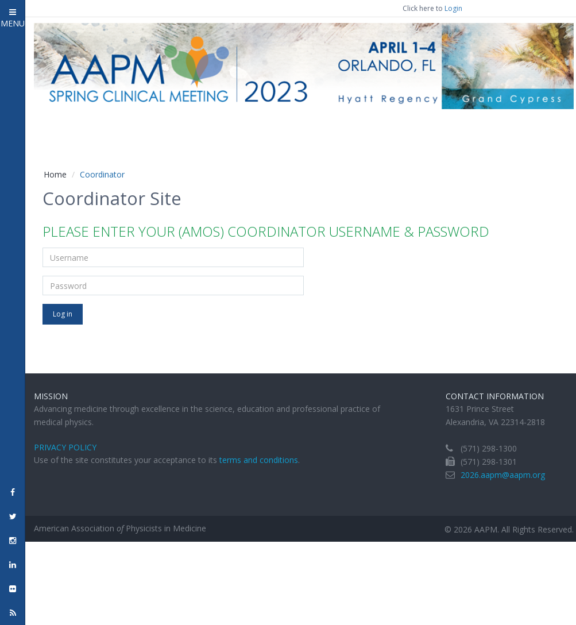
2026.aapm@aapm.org (503, 474)
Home (55, 174)
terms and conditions (258, 459)
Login (453, 8)
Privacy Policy (65, 447)
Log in (62, 314)
